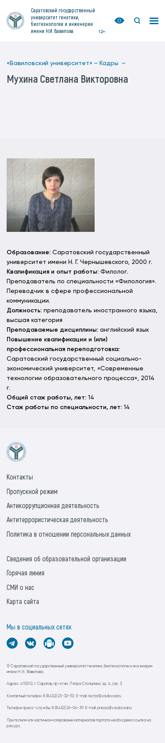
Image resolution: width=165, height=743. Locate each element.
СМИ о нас (20, 587)
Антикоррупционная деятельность (53, 505)
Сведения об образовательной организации (66, 558)
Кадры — (112, 63)
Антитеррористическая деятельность (57, 519)
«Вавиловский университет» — (52, 63)
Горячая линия (25, 572)
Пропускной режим (32, 491)
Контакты (20, 476)
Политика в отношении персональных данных (69, 534)
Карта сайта (23, 601)
